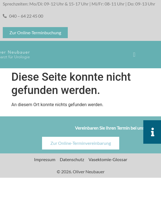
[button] (134, 54)
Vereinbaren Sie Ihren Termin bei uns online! (116, 130)
